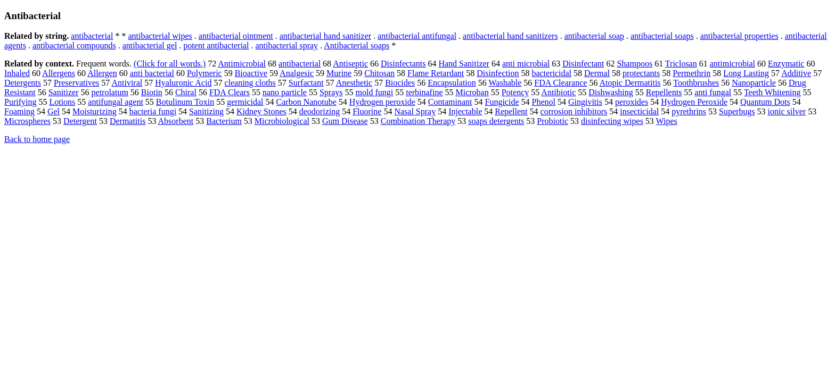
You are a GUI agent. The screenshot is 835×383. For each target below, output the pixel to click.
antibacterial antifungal (417, 35)
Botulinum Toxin (185, 101)
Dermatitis (128, 121)
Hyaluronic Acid (183, 82)
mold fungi (375, 92)
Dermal (597, 73)
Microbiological (282, 121)
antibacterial (92, 35)
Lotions (62, 101)
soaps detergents (496, 121)
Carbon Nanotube (306, 101)
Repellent (511, 111)
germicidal (245, 101)
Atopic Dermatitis (630, 82)
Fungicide (502, 101)
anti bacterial (152, 73)
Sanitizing (206, 111)
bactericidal (551, 73)
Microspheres (27, 121)
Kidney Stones (261, 111)
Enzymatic (786, 63)
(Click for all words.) (170, 63)
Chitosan (379, 73)
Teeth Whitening (772, 92)
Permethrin (691, 73)
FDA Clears (229, 92)
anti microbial (526, 63)
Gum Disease (345, 121)
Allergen (102, 73)
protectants (641, 73)
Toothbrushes (696, 82)
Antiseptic (350, 63)
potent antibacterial (216, 45)
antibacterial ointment (236, 35)
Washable (505, 82)
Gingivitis (585, 101)
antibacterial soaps (662, 35)
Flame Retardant (435, 73)
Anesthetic (354, 82)
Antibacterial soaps (356, 45)
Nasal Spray (415, 111)
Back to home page (37, 139)
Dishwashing (610, 92)
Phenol (543, 101)
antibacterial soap (594, 35)
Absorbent (176, 121)
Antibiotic (558, 92)
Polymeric (204, 73)
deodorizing (319, 111)
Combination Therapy (418, 121)
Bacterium (224, 121)
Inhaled (17, 73)
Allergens (58, 73)
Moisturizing (94, 111)
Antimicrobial (242, 63)
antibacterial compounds (74, 45)
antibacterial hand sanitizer (325, 35)
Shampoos (634, 63)
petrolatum (110, 92)
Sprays (331, 92)
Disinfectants (403, 63)
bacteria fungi (152, 111)
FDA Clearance (560, 82)
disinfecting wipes (612, 121)
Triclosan (681, 63)
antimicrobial (732, 63)
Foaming (19, 111)
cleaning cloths (249, 82)
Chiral (186, 92)
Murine (338, 73)
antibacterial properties (739, 35)
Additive (796, 73)
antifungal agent (115, 101)
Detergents (22, 82)
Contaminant (450, 101)
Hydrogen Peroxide (694, 101)
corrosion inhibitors (574, 111)
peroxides (631, 101)
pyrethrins (689, 111)
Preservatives (76, 82)
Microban (471, 92)
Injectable (465, 111)
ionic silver (787, 111)
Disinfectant (583, 63)
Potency (515, 92)
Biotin (151, 92)
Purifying (20, 101)
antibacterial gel (149, 45)
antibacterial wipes (160, 35)
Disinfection (498, 73)
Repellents (664, 92)
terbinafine (424, 92)
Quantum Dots (765, 101)
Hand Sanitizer (463, 63)
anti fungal (712, 92)
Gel (53, 111)
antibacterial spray (286, 45)
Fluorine (367, 111)
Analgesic (297, 73)
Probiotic (552, 121)
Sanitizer (63, 92)
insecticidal (639, 111)
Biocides (400, 82)
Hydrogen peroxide (382, 101)
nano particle (285, 92)
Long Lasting (746, 73)
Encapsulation (452, 82)
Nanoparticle (754, 82)
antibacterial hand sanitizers (510, 35)
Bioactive (251, 73)
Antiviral (126, 82)
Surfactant (306, 82)
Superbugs (737, 111)
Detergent (80, 121)
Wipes (666, 121)
